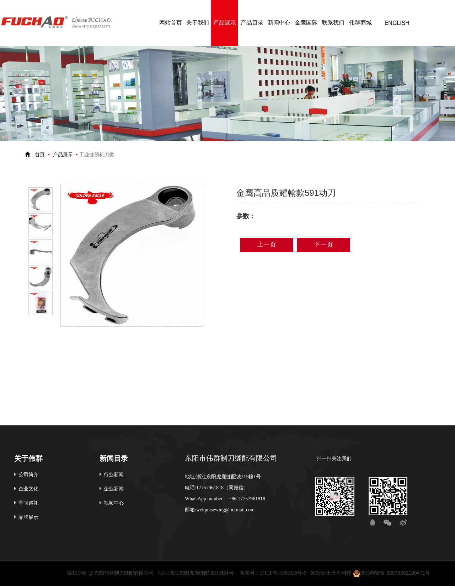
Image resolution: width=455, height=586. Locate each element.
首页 (40, 155)
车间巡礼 (28, 503)
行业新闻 (114, 475)
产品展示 (224, 23)
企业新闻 (114, 489)
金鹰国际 (306, 23)
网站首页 (170, 23)
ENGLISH (397, 23)
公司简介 (28, 475)
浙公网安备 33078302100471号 (391, 573)
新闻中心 (279, 23)
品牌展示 (28, 517)
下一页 (323, 244)
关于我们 (197, 23)
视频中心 (114, 503)
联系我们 (333, 23)
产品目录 (252, 23)
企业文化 (28, 489)
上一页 (266, 244)
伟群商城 (360, 23)
